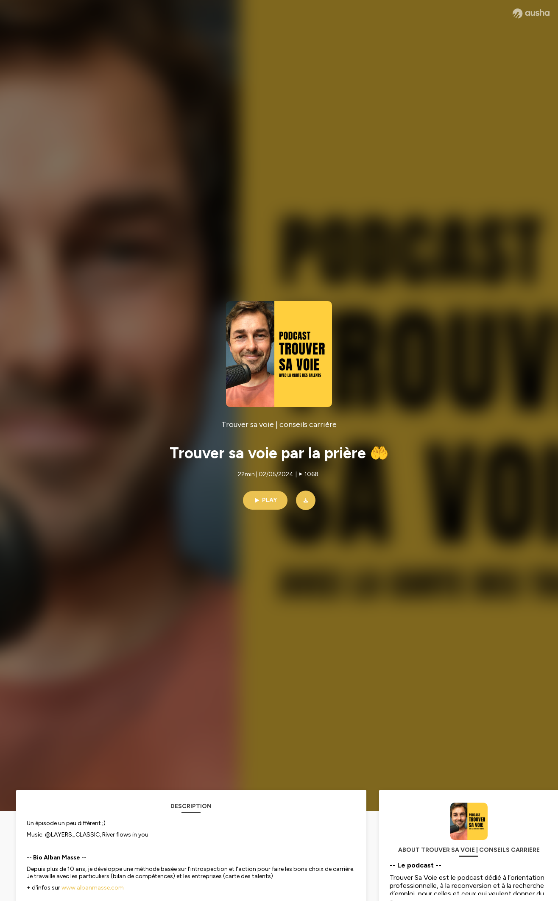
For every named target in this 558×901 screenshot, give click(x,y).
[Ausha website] (531, 13)
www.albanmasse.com (92, 887)
